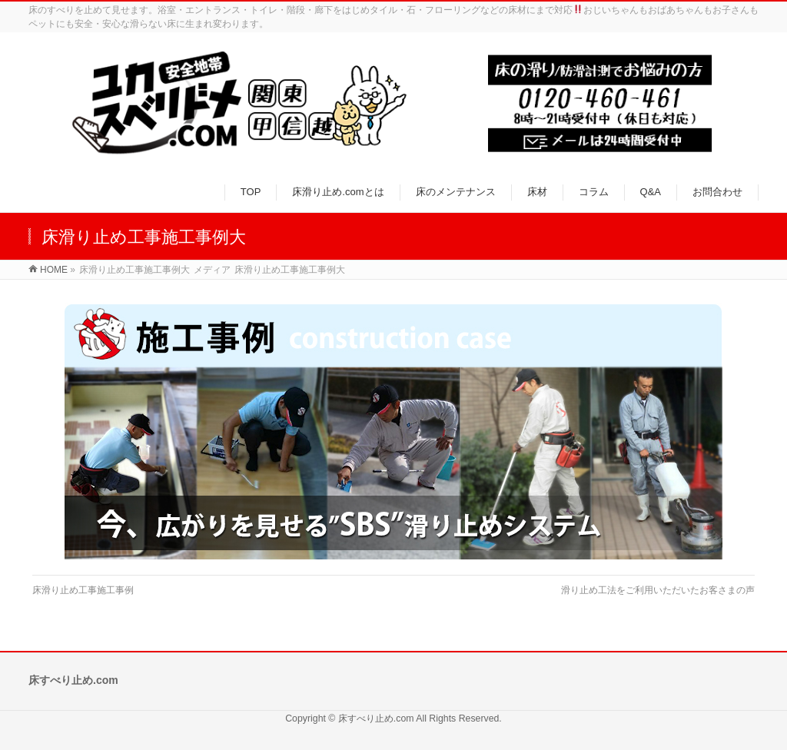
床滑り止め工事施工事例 (83, 590)
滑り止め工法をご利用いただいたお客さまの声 (658, 590)
